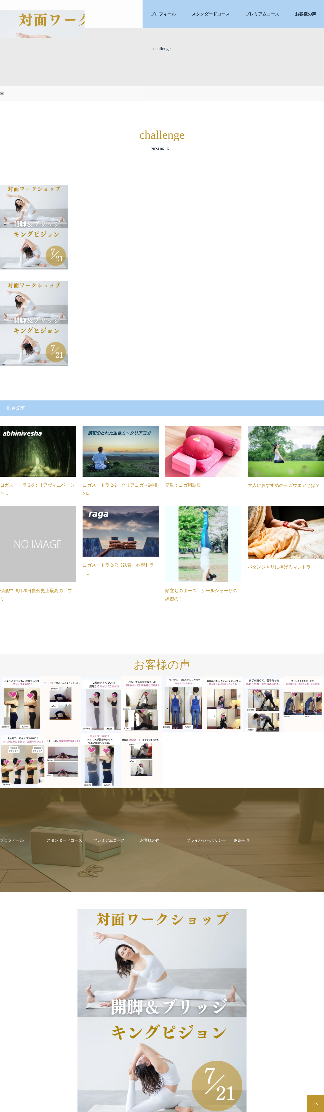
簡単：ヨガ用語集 (183, 485)
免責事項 (241, 840)
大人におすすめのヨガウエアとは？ (284, 485)
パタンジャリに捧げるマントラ (279, 567)
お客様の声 (305, 14)
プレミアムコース (262, 14)
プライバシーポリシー (206, 840)
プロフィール (163, 14)
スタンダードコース (211, 14)
